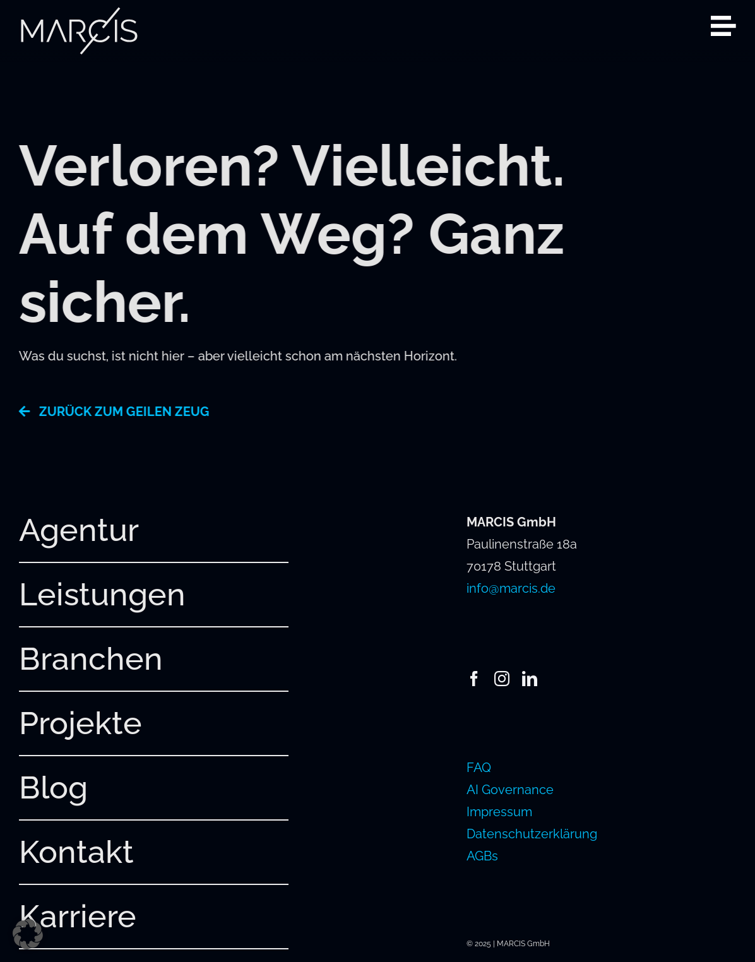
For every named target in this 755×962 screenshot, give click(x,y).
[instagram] (501, 678)
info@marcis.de (511, 588)
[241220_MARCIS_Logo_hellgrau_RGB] (79, 12)
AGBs (482, 856)
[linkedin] (529, 678)
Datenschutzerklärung (532, 833)
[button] (28, 934)
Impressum (499, 811)
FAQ (479, 767)
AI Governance (510, 789)
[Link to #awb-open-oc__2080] (723, 26)
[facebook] (474, 678)
